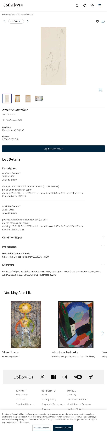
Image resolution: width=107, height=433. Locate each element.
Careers (46, 409)
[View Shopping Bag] (92, 5)
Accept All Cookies (63, 428)
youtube (78, 377)
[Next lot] (28, 21)
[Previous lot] (4, 21)
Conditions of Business (79, 404)
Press (44, 394)
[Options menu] (16, 21)
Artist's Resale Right (14, 120)
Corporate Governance (53, 404)
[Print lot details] (103, 21)
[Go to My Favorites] (84, 5)
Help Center (22, 394)
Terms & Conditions (77, 399)
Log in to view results (53, 149)
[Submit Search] (77, 5)
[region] (53, 421)
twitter (42, 377)
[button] (53, 56)
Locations (21, 399)
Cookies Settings (41, 428)
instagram (65, 377)
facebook (53, 377)
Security (71, 394)
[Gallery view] (100, 90)
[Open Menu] (99, 5)
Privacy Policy (49, 399)
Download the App (25, 404)
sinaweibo (91, 377)
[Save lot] (97, 21)
